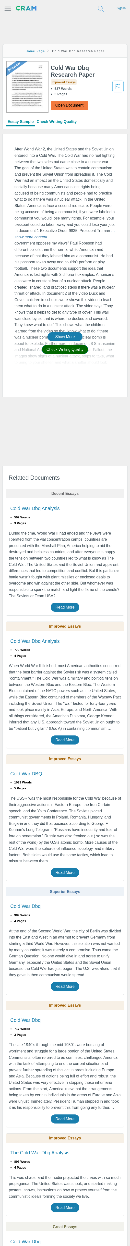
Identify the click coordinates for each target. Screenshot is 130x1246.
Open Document (69, 105)
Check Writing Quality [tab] (56, 122)
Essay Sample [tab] (21, 122)
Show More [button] (65, 337)
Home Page (35, 51)
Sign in (121, 8)
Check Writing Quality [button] (65, 349)
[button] (7, 8)
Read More (64, 607)
